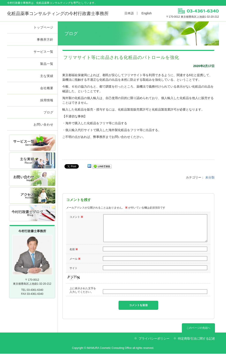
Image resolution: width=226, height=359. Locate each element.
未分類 (210, 177)
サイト (73, 273)
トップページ (43, 27)
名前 (74, 254)
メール (75, 264)
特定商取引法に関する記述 (196, 344)
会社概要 (46, 88)
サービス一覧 (43, 51)
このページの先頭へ (198, 333)
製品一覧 (46, 64)
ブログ (48, 112)
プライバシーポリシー (154, 344)
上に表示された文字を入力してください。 (83, 295)
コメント (76, 216)
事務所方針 (45, 39)
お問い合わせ (43, 124)
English (146, 13)
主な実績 (46, 76)
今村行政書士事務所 (58, 13)
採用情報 (46, 100)
